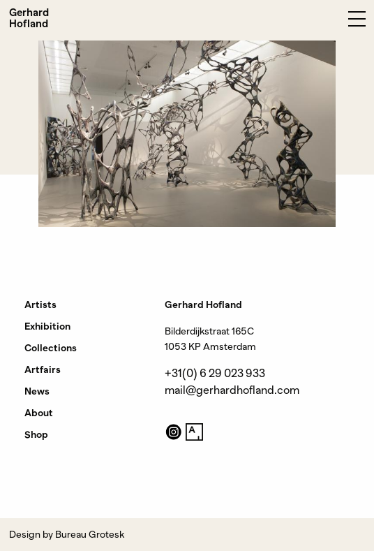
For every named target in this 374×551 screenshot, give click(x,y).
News (37, 391)
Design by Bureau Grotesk (66, 534)
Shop (36, 434)
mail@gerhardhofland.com (232, 390)
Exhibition (47, 326)
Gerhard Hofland (29, 18)
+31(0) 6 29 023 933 (215, 373)
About (38, 412)
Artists (40, 304)
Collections (50, 347)
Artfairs (42, 369)
